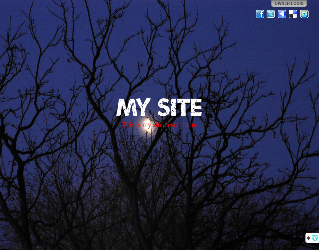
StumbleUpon (304, 14)
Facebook (260, 14)
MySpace (282, 14)
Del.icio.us (293, 14)
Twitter (271, 14)
